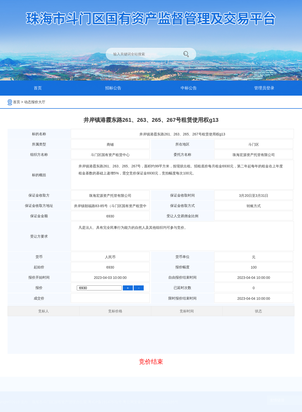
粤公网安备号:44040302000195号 (150, 402)
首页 (18, 102)
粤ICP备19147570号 (106, 402)
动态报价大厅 (34, 102)
